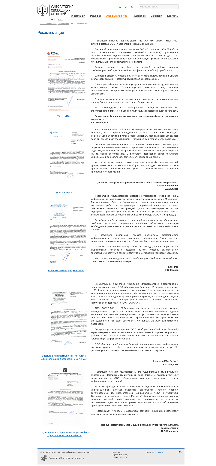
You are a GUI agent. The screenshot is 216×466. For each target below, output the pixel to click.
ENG (60, 19)
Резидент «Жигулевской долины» (66, 458)
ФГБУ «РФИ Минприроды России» (66, 270)
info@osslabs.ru (158, 452)
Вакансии (156, 16)
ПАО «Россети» (64, 192)
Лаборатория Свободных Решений (54, 24)
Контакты (172, 16)
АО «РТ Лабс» (64, 116)
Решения (95, 16)
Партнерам (139, 16)
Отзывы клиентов (117, 16)
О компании (78, 16)
